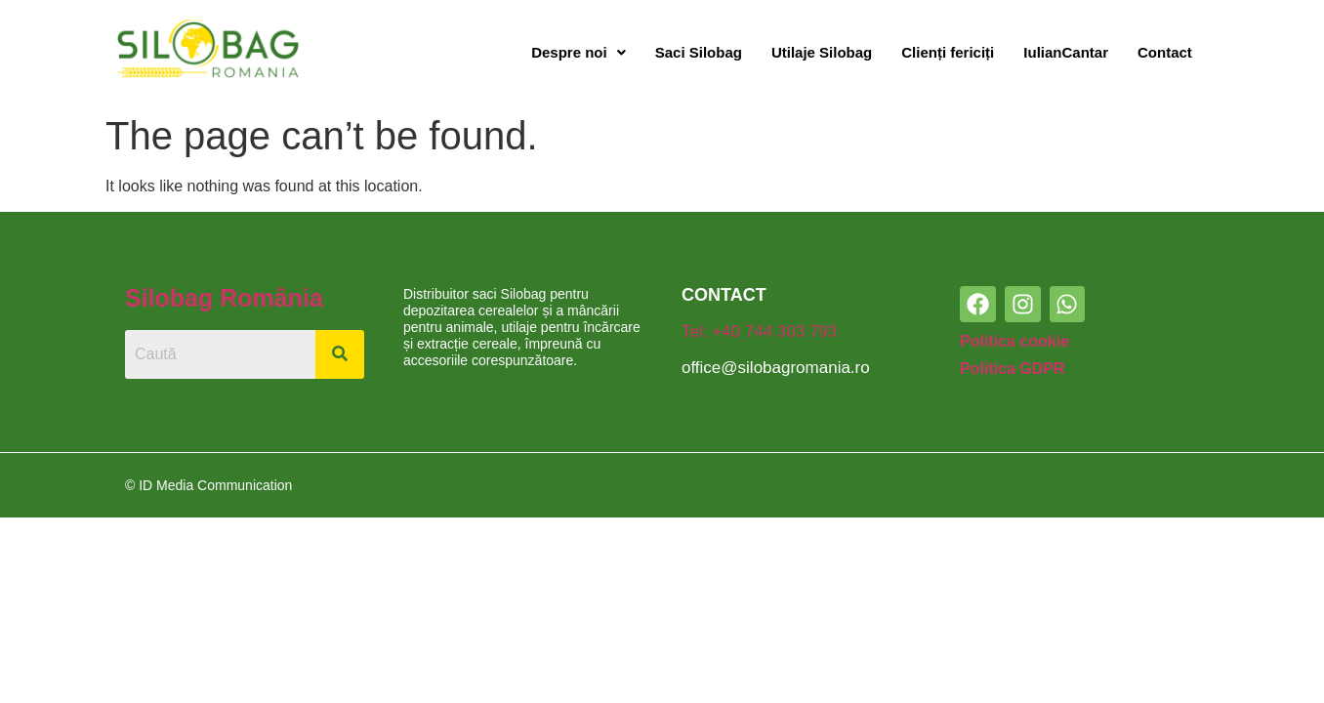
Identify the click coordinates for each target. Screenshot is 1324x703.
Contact (1165, 52)
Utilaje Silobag (821, 52)
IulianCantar (1065, 52)
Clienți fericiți (947, 52)
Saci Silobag (698, 52)
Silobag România (224, 297)
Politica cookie (1014, 341)
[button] (579, 52)
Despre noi (578, 52)
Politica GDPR (1012, 368)
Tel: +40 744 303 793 (759, 331)
